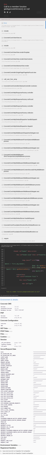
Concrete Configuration (9, 320)
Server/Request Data (8, 349)
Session (3, 339)
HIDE (6, 16)
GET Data (4, 328)
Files (2, 334)
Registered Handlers (8, 448)
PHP (2, 313)
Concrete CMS (5, 304)
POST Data (4, 331)
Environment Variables (9, 445)
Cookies (3, 337)
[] (18, 317)
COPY (39, 12)
